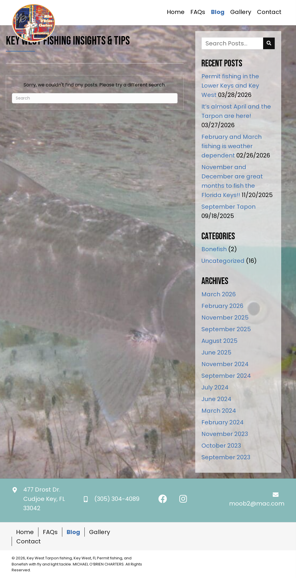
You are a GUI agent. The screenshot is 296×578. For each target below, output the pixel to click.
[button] (162, 499)
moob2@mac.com (256, 503)
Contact (28, 541)
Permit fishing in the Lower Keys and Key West (230, 85)
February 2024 (222, 422)
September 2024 (226, 376)
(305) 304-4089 (116, 499)
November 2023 (224, 434)
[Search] (95, 98)
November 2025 (225, 317)
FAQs (50, 532)
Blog (73, 532)
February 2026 (222, 306)
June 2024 (216, 399)
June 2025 (216, 352)
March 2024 (218, 411)
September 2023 (225, 457)
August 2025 (219, 341)
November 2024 (225, 364)
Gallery (99, 532)
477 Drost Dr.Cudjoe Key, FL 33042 (44, 498)
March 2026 (218, 294)
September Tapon (228, 207)
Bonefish (214, 249)
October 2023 (221, 446)
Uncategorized (222, 261)
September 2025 (226, 329)
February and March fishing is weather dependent (231, 146)
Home (25, 532)
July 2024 (214, 387)
